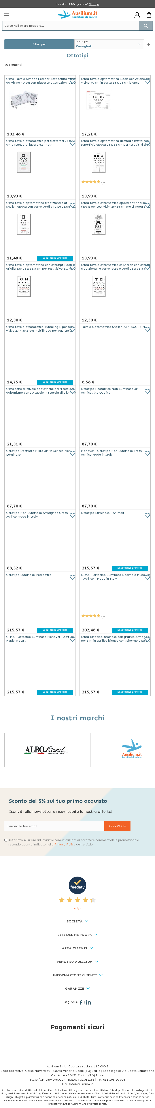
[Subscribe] (117, 826)
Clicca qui (94, 4)
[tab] (77, 921)
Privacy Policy (64, 844)
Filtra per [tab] (39, 44)
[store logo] (77, 14)
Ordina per (82, 41)
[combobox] (77, 26)
